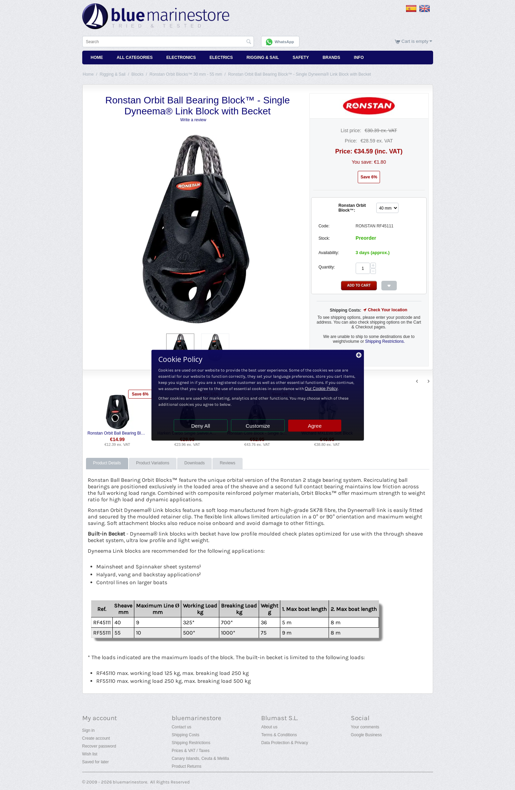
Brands (331, 57)
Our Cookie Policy (321, 388)
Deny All (200, 425)
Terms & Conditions (279, 734)
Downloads (194, 463)
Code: (323, 226)
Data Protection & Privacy (284, 742)
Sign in (88, 730)
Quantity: (326, 267)
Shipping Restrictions (191, 742)
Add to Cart (359, 285)
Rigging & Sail (262, 57)
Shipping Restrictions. (385, 341)
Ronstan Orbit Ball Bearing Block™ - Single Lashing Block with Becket (117, 433)
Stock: (324, 238)
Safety (301, 57)
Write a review (193, 119)
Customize (258, 425)
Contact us (181, 727)
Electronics (181, 57)
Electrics (221, 57)
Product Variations (152, 463)
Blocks (138, 74)
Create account (96, 738)
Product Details (107, 463)
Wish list (90, 754)
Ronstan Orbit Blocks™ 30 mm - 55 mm (185, 74)
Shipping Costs (185, 734)
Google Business (366, 734)
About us (269, 727)
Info (359, 57)
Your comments (365, 727)
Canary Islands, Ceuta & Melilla (200, 758)
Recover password (99, 746)
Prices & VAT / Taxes (190, 750)
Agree (314, 425)
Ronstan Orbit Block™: (352, 208)
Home (97, 57)
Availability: (328, 252)
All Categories (135, 57)
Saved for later (95, 762)
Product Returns (186, 766)
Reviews (227, 463)
